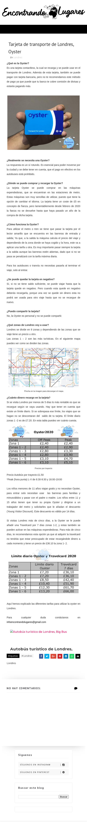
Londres (18, 58)
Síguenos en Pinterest (44, 773)
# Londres (27, 656)
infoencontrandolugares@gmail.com (26, 622)
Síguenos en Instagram (44, 765)
